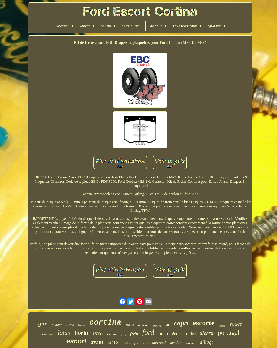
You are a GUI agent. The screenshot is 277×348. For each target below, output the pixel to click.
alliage (207, 342)
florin (81, 333)
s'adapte (222, 326)
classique (47, 334)
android (143, 325)
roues (236, 324)
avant (97, 342)
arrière (175, 342)
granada (157, 325)
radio (191, 333)
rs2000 (70, 325)
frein (134, 334)
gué (42, 323)
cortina (105, 322)
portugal (229, 332)
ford (148, 332)
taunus (111, 334)
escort (76, 341)
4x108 (113, 342)
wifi (167, 325)
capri (181, 323)
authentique (130, 343)
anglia (130, 325)
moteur (57, 325)
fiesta (123, 335)
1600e (98, 334)
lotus (64, 332)
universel (159, 343)
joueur (81, 325)
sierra (206, 333)
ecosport (191, 343)
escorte (203, 323)
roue (145, 343)
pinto (163, 333)
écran (177, 334)
